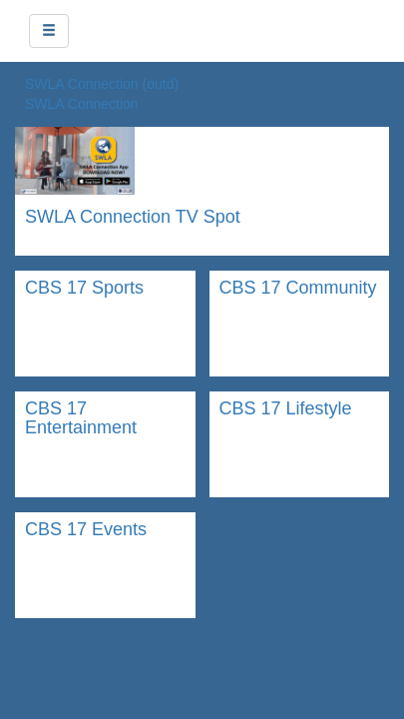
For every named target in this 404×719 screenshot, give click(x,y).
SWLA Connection (82, 104)
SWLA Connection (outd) (102, 84)
